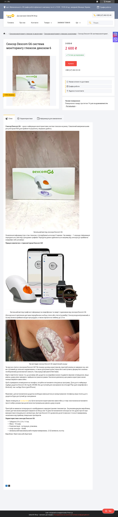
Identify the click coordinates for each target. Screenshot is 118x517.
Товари (47, 23)
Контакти (34, 23)
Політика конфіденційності (80, 515)
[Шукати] (90, 23)
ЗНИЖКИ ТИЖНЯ (64, 23)
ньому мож (24, 401)
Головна (10, 23)
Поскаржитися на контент (62, 515)
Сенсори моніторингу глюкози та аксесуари (26, 34)
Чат (108, 511)
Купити (71, 64)
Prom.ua (70, 513)
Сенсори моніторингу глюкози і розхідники (60, 34)
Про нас (22, 23)
